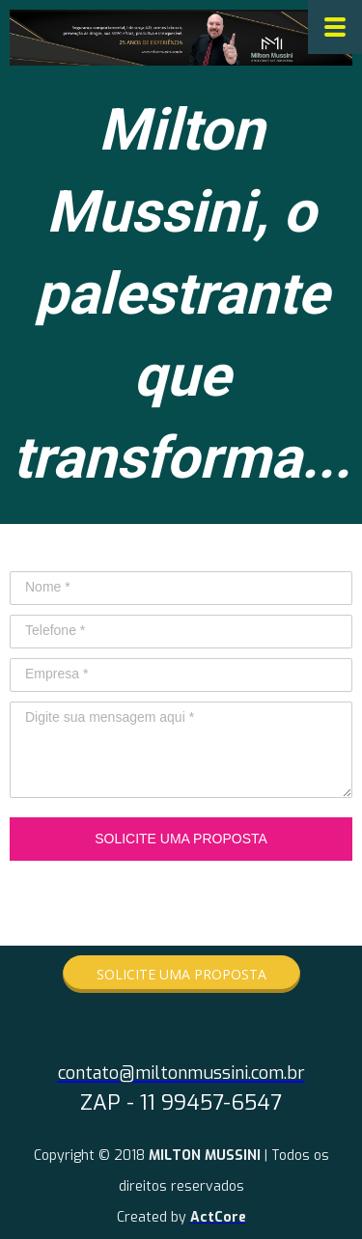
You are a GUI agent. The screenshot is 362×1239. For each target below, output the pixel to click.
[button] (181, 974)
